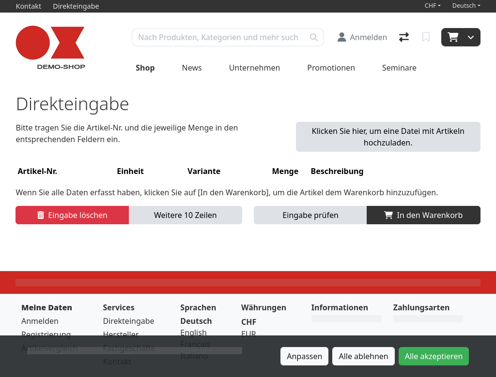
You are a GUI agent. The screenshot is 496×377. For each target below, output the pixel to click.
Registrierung (46, 334)
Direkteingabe (128, 321)
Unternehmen (254, 67)
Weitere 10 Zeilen (185, 215)
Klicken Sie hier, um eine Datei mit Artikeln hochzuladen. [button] (388, 137)
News (192, 67)
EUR (248, 334)
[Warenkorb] (452, 37)
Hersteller (121, 334)
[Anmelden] (362, 37)
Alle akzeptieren (434, 356)
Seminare (399, 67)
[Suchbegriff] (218, 37)
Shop (145, 67)
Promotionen (331, 67)
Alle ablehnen (363, 356)
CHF (430, 5)
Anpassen (304, 356)
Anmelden (40, 321)
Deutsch (464, 5)
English (193, 332)
